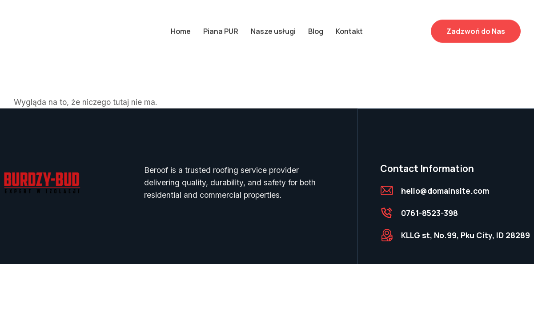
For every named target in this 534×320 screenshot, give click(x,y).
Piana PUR (220, 27)
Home (181, 27)
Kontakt (349, 27)
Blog (315, 27)
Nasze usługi (273, 27)
